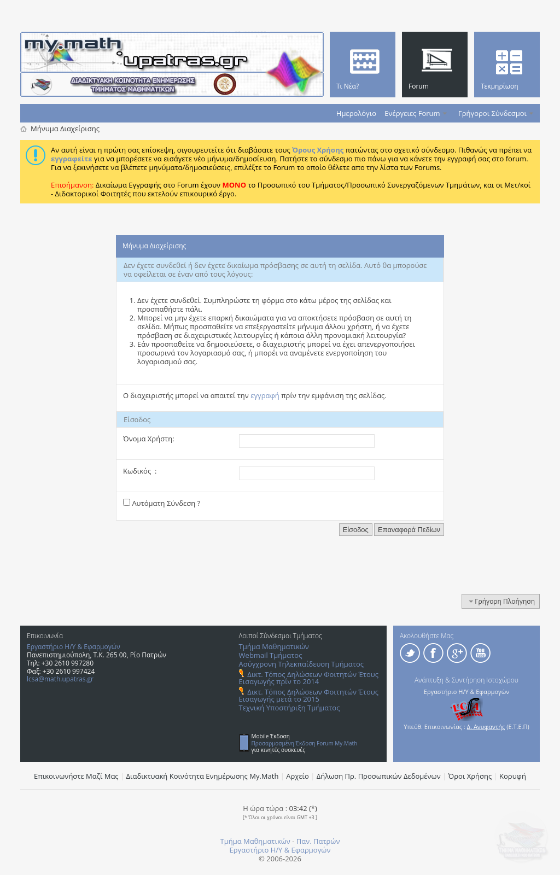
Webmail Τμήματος (270, 655)
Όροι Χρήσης (470, 776)
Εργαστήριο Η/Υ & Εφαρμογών (73, 646)
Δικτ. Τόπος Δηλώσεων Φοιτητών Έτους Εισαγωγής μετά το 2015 (308, 695)
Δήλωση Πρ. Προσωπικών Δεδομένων (379, 776)
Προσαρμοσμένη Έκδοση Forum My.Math (305, 743)
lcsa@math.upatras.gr (60, 679)
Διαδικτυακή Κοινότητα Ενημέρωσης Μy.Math (202, 776)
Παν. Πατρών (318, 841)
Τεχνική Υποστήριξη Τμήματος (289, 708)
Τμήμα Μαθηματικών (274, 646)
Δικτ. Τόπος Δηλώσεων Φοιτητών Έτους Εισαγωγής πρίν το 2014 (308, 677)
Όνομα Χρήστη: (148, 438)
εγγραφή (264, 395)
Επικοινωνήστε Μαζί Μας (76, 776)
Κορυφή (512, 776)
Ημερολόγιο (356, 113)
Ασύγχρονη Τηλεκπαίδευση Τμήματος (301, 664)
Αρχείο (297, 776)
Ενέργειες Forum (412, 113)
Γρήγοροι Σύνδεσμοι (492, 113)
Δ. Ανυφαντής (486, 726)
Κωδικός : (139, 470)
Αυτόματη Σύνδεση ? (161, 503)
